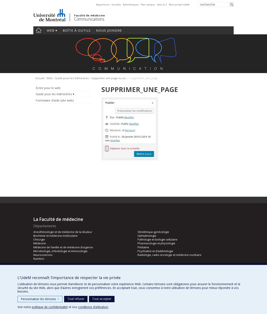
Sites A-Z (162, 4)
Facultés (116, 4)
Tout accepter (101, 299)
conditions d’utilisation (93, 307)
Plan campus (148, 4)
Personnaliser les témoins (40, 299)
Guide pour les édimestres (72, 78)
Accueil (39, 30)
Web (50, 30)
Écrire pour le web (48, 88)
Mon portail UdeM (179, 4)
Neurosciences (43, 255)
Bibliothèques (131, 4)
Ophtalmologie (147, 236)
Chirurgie (39, 239)
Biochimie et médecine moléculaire (55, 236)
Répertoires (102, 4)
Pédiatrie (143, 247)
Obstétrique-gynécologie (153, 232)
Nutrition (38, 259)
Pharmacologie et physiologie (156, 243)
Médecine (39, 243)
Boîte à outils (77, 30)
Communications (89, 19)
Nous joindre (109, 30)
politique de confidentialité (50, 307)
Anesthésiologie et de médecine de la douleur (62, 232)
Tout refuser (75, 299)
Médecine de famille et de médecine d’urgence (63, 247)
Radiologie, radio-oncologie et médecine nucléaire (169, 255)
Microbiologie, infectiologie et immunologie (60, 251)
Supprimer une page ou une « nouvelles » (109, 78)
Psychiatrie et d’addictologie (155, 251)
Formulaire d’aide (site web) (55, 100)
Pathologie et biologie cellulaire (157, 239)
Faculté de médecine (89, 15)
